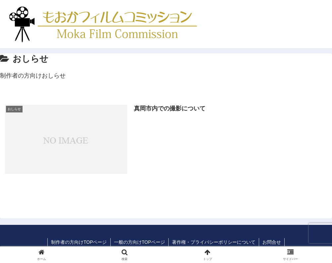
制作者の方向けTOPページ (79, 242)
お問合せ (271, 242)
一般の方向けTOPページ (139, 242)
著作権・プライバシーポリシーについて (213, 242)
